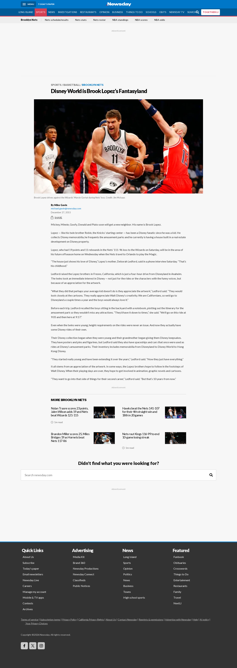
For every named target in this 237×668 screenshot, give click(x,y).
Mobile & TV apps (33, 597)
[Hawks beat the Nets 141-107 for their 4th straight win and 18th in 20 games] (154, 416)
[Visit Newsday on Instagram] (41, 645)
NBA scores (141, 20)
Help (195, 619)
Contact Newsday (127, 619)
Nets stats (81, 20)
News (51, 12)
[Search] (211, 475)
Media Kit (79, 556)
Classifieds (79, 580)
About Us (28, 556)
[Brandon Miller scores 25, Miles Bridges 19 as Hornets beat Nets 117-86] (83, 442)
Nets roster (99, 20)
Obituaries (179, 562)
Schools (151, 12)
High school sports (134, 597)
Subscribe (28, 562)
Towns (127, 591)
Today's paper (31, 568)
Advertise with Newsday (178, 619)
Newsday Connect (83, 574)
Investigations (67, 12)
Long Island (26, 12)
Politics (127, 574)
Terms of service (29, 619)
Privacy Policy (69, 619)
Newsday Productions (86, 568)
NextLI (177, 603)
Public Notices (81, 585)
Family (177, 591)
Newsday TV (176, 12)
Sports (40, 12)
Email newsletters (33, 574)
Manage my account (34, 591)
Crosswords (180, 568)
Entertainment (181, 580)
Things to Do (134, 12)
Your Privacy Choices (36, 623)
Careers (27, 585)
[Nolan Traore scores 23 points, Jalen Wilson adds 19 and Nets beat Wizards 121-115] (83, 416)
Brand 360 (79, 562)
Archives (28, 609)
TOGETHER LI (210, 12)
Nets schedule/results (56, 20)
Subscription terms (50, 619)
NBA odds (159, 20)
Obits (162, 12)
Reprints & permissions (151, 619)
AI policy (204, 619)
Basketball (71, 84)
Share (56, 217)
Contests (28, 603)
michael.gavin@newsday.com (66, 208)
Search (191, 12)
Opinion (104, 12)
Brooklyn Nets (29, 20)
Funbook (178, 556)
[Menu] (28, 4)
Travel (177, 597)
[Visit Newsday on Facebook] (24, 645)
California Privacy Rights (91, 619)
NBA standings (120, 20)
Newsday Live (31, 580)
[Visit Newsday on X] (32, 645)
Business (117, 12)
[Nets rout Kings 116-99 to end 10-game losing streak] (154, 442)
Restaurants (88, 12)
